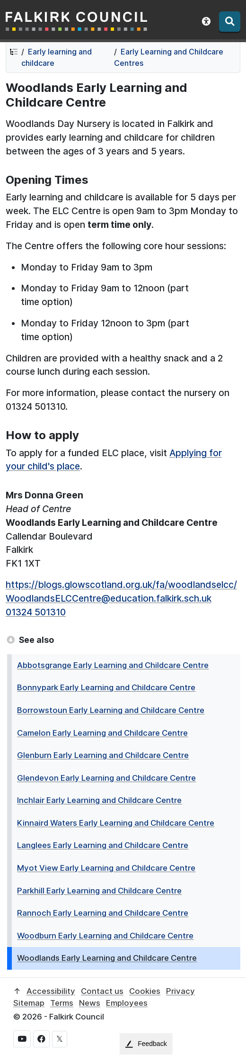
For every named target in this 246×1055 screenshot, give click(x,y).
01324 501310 (36, 612)
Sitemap (28, 1003)
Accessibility (50, 991)
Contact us (102, 991)
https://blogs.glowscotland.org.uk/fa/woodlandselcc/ (121, 584)
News (89, 1003)
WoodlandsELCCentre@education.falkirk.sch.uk (108, 598)
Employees (127, 1003)
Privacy (180, 991)
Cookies (144, 991)
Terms (61, 1003)
